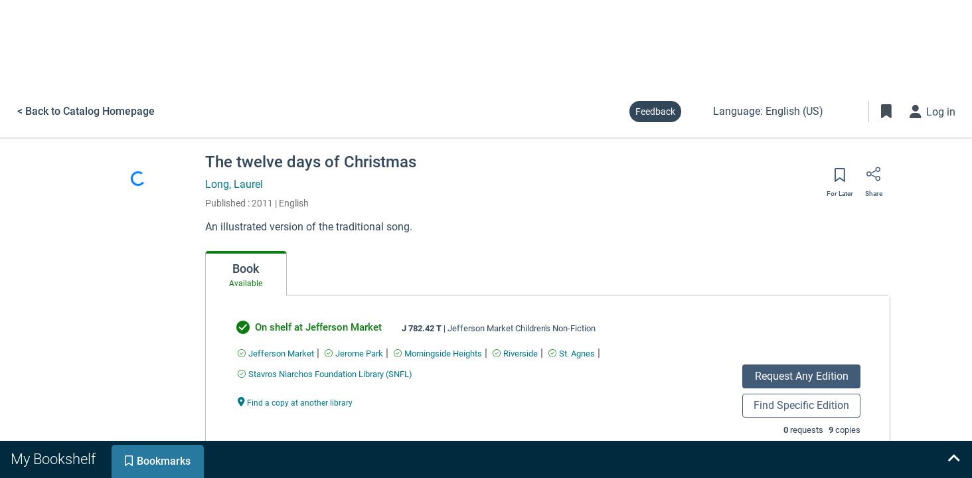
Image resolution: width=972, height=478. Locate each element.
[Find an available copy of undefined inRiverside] (515, 353)
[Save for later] (840, 179)
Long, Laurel (234, 184)
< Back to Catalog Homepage (86, 111)
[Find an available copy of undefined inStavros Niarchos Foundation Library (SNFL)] (325, 374)
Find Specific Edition (801, 405)
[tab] (246, 273)
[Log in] (933, 111)
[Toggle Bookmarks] (886, 111)
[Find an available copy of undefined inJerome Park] (354, 353)
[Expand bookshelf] (953, 459)
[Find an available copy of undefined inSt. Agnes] (572, 353)
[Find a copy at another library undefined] (295, 402)
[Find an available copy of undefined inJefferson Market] (276, 353)
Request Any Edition (802, 376)
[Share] (873, 178)
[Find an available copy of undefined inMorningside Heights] (438, 353)
